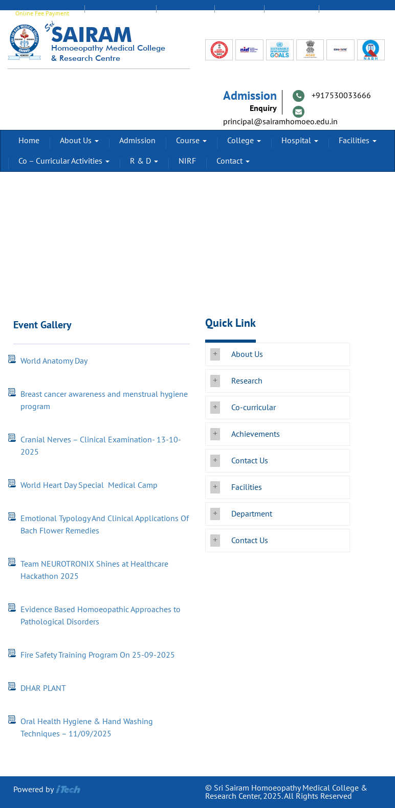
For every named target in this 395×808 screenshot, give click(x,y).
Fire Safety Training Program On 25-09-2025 (97, 655)
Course (191, 140)
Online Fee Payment (42, 13)
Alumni (239, 13)
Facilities (358, 140)
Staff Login (185, 13)
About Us (79, 140)
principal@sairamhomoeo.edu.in (280, 121)
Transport (346, 13)
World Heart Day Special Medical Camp (90, 485)
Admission (137, 140)
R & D (144, 161)
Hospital (299, 140)
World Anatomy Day (53, 361)
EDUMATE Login (120, 13)
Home (28, 140)
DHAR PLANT (43, 688)
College (244, 140)
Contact (233, 161)
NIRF (187, 161)
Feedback (291, 13)
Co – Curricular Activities (63, 161)
